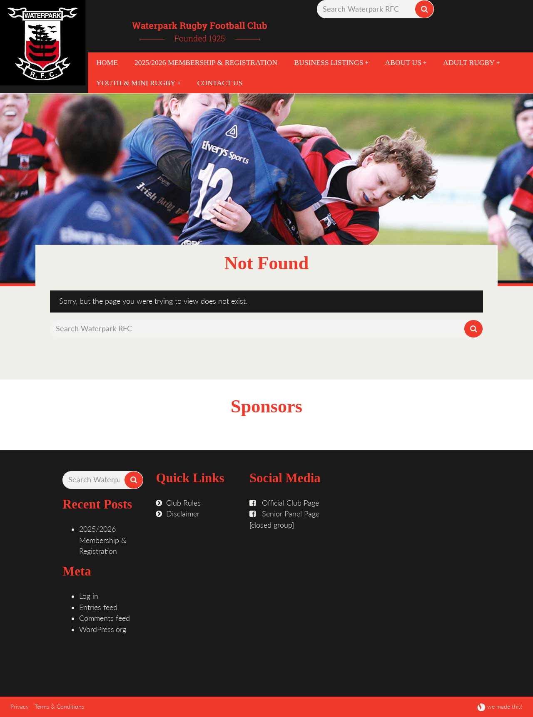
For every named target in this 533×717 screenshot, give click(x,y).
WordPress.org (102, 629)
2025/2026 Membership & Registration (205, 62)
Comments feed (104, 618)
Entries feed (98, 607)
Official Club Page (284, 503)
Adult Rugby (471, 62)
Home (107, 62)
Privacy (19, 706)
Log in (88, 596)
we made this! (500, 706)
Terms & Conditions (59, 706)
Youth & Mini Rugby (138, 83)
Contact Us (220, 83)
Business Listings (331, 62)
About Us (405, 62)
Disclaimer (182, 513)
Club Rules (183, 503)
